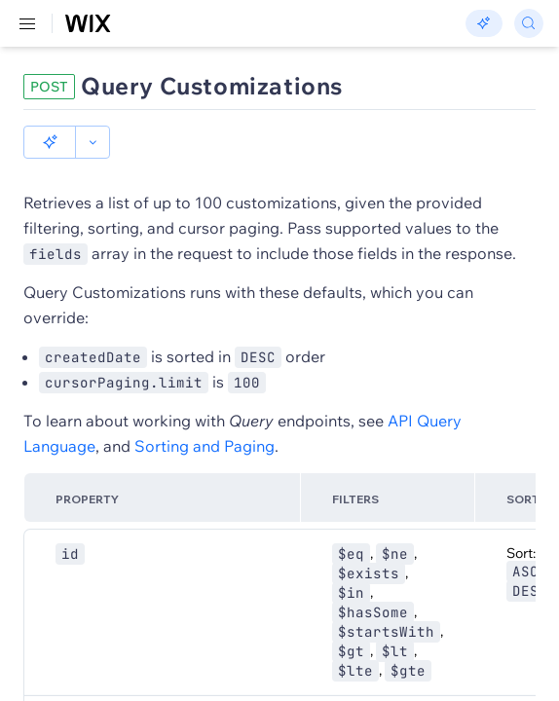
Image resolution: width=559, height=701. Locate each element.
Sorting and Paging (204, 413)
